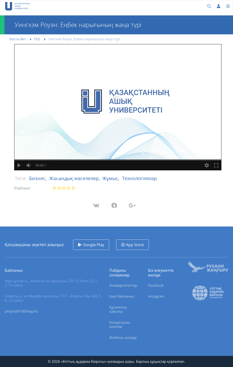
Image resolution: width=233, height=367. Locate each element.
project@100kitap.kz (21, 311)
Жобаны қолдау (123, 337)
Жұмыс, (111, 178)
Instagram (156, 296)
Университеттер (123, 285)
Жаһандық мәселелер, (75, 178)
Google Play (93, 244)
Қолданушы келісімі (119, 324)
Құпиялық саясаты (118, 309)
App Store (135, 244)
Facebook (156, 285)
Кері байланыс (122, 296)
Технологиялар (139, 178)
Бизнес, (38, 178)
